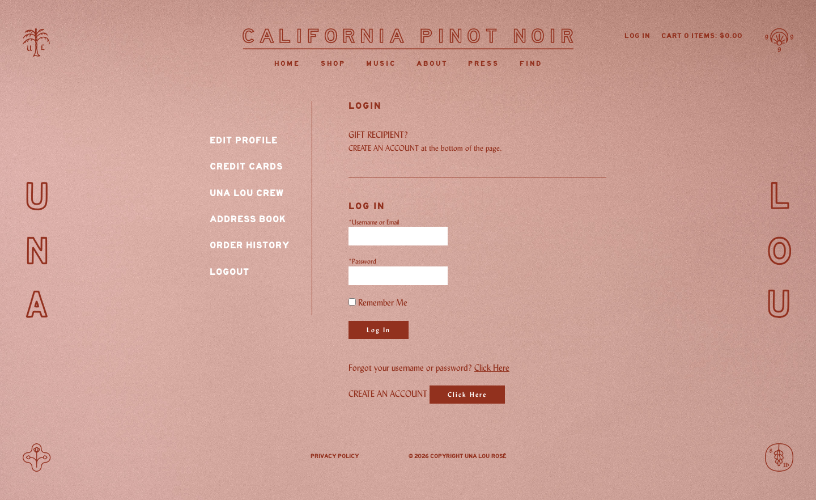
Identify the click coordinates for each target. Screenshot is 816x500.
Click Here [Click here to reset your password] (491, 367)
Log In (637, 36)
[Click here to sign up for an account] (467, 394)
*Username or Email (373, 222)
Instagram (383, 457)
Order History (250, 245)
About (432, 63)
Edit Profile (244, 140)
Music (381, 63)
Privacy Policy (335, 456)
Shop (333, 63)
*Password (362, 261)
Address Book (248, 219)
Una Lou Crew (246, 193)
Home (287, 63)
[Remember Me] (352, 302)
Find (531, 63)
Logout (229, 272)
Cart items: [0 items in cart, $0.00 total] (701, 36)
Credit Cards (246, 167)
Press (483, 63)
